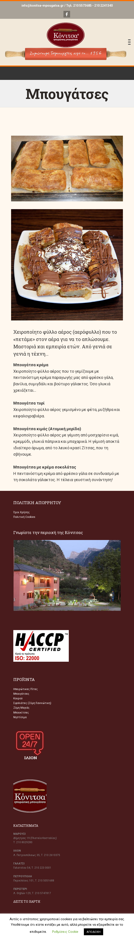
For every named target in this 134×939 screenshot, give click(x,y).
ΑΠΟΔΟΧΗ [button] (93, 931)
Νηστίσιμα (20, 717)
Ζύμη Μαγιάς (21, 707)
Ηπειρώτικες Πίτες (25, 689)
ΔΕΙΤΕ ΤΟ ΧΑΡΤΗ (26, 901)
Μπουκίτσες (21, 712)
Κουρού (18, 698)
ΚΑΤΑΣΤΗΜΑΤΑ (25, 825)
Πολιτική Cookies (24, 517)
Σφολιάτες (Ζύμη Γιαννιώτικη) (32, 703)
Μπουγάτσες (21, 693)
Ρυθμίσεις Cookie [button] (65, 932)
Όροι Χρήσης (21, 512)
